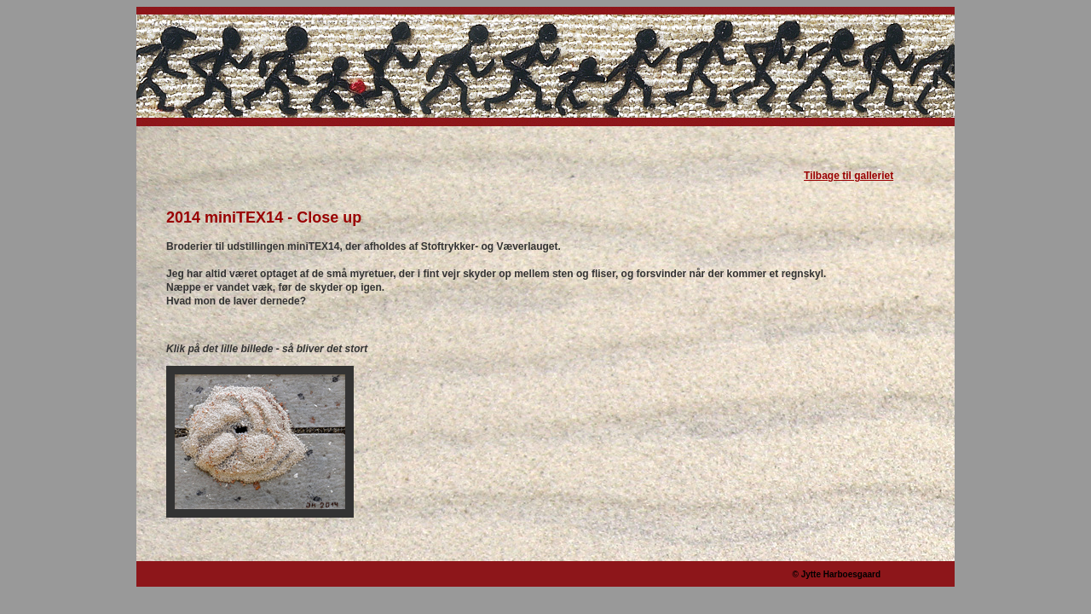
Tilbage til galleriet (848, 176)
